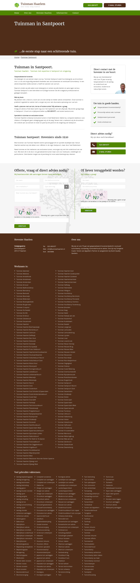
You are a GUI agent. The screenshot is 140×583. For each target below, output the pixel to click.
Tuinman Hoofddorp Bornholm (69, 296)
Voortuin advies (111, 505)
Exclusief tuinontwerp (44, 507)
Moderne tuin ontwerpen (67, 499)
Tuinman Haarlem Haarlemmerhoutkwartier (31, 352)
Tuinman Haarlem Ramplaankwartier (29, 414)
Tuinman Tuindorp (64, 411)
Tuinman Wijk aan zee (65, 439)
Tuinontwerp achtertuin (92, 552)
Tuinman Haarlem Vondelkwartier (28, 450)
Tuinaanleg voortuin (91, 496)
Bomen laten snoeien (23, 561)
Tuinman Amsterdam (23, 282)
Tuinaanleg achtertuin (91, 494)
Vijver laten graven (112, 494)
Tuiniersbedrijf (89, 530)
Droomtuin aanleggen (44, 496)
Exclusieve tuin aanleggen (45, 510)
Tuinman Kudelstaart (65, 321)
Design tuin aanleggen (44, 488)
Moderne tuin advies (65, 496)
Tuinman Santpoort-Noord (67, 386)
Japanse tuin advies (43, 558)
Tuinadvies (88, 499)
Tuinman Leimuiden (64, 330)
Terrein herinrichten (65, 566)
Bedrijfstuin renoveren (24, 538)
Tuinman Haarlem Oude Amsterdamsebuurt (31, 394)
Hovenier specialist (43, 547)
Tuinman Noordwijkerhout (67, 360)
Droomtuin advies (43, 499)
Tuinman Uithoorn (64, 414)
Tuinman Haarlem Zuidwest (67, 276)
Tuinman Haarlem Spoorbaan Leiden (29, 433)
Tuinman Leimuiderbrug (66, 333)
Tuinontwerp (88, 550)
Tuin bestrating (89, 477)
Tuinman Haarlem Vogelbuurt (26, 447)
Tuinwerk (109, 482)
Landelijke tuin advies (65, 482)
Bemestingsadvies (22, 544)
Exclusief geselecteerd (44, 505)
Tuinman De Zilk (22, 313)
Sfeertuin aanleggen (65, 544)
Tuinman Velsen (63, 419)
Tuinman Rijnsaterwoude (66, 374)
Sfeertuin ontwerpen (65, 550)
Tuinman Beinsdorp (23, 290)
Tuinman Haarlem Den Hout (26, 338)
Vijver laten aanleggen (113, 491)
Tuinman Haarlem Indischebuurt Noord (30, 358)
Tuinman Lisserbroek (65, 341)
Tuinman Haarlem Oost (24, 386)
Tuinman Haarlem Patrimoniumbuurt (29, 405)
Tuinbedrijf (88, 505)
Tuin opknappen (90, 482)
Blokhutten (20, 558)
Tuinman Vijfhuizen (64, 425)
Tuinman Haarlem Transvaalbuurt (28, 442)
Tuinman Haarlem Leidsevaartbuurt (28, 374)
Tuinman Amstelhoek (23, 276)
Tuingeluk (87, 513)
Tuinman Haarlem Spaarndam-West (28, 428)
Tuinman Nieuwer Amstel (66, 352)
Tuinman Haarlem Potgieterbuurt (28, 411)
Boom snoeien (21, 569)
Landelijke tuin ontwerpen (67, 485)
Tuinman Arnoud (22, 285)
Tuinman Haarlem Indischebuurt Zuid (29, 360)
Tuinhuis (87, 519)
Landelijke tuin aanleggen (67, 480)
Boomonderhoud (22, 572)
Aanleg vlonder (21, 510)
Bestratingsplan (21, 555)
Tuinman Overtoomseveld (67, 372)
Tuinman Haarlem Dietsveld (26, 341)
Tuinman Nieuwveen (65, 355)
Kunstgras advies (64, 477)
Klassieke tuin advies (44, 566)
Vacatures (109, 485)
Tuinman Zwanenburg (65, 447)
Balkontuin (20, 522)
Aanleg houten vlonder (24, 491)
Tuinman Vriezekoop (65, 428)
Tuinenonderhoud (90, 510)
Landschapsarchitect (65, 491)
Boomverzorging (22, 575)
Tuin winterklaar (90, 488)
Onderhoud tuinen (65, 507)
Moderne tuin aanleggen (66, 494)
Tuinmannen (88, 541)
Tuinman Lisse (62, 338)
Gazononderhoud (43, 516)
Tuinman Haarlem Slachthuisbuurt (28, 425)
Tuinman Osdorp (63, 366)
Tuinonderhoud (89, 547)
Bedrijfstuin (20, 524)
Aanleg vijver (20, 507)
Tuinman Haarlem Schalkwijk (26, 419)
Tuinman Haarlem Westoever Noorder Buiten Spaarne (35, 458)
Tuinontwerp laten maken (93, 555)
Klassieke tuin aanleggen (45, 564)
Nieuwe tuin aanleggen (66, 502)
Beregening (20, 552)
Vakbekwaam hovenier (114, 488)
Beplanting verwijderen (24, 547)
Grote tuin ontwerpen (44, 533)
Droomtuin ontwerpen (45, 502)
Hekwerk (40, 536)
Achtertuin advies (22, 516)
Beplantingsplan (22, 550)
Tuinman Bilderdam (23, 299)
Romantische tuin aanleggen (68, 522)
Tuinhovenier (89, 516)
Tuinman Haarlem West (24, 456)
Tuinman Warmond (64, 433)
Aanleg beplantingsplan (24, 477)
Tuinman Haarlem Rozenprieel (26, 417)
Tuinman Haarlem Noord (25, 383)
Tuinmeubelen (89, 544)
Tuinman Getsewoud (23, 319)
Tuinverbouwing (90, 575)
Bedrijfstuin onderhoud (24, 533)
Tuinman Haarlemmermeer (67, 282)
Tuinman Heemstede (65, 288)
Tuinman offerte (90, 538)
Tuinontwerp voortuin (92, 561)
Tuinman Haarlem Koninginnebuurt (28, 369)
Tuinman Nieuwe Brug (65, 347)
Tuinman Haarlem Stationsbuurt (27, 436)
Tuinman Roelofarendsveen (67, 377)
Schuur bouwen (63, 538)
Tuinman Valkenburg (65, 417)
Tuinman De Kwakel (23, 310)
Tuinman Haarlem (22, 324)
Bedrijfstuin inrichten (23, 530)
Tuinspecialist (89, 569)
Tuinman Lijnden (63, 335)
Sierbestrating (63, 552)
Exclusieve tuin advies (44, 513)
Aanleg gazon (21, 488)
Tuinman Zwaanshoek (65, 444)
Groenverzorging (43, 527)
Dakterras (40, 485)
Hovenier (40, 538)
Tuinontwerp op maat (91, 558)
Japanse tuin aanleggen (45, 555)
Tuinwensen (110, 480)
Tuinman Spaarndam (65, 403)
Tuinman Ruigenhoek (65, 380)
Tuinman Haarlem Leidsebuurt (27, 372)
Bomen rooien (21, 564)
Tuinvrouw (109, 477)
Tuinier (86, 524)
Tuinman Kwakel (63, 324)
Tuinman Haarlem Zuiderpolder (69, 274)
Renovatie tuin (63, 519)
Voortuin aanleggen (113, 502)
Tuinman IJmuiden (64, 307)
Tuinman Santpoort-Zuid (66, 389)
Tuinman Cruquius (22, 307)
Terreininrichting (64, 572)
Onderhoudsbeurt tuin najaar (68, 510)
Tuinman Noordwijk (64, 358)
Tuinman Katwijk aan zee (66, 316)
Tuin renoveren (89, 485)
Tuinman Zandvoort (64, 442)
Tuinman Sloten (63, 397)
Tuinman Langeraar (64, 327)
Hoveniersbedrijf (42, 550)
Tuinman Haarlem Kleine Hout (26, 363)
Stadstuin (61, 561)
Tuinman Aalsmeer (22, 271)
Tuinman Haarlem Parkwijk (25, 403)
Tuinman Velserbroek (65, 422)
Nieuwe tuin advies (65, 505)
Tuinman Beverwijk (23, 296)
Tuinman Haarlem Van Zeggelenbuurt (29, 444)
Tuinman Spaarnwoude (66, 408)
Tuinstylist (87, 572)
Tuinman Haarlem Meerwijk (26, 377)
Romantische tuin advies (66, 524)
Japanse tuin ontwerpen (45, 561)
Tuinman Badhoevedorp (24, 288)
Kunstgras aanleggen (44, 575)
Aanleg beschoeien (22, 482)
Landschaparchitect (65, 488)
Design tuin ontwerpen (45, 494)
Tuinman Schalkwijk (64, 394)
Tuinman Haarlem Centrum (25, 333)
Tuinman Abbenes (22, 274)
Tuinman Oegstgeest (65, 363)
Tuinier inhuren (89, 527)
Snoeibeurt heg (63, 555)
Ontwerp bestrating (65, 516)
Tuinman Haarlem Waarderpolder (28, 453)
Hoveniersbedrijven (43, 552)
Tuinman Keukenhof (65, 319)
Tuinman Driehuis (22, 316)
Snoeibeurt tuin (63, 558)
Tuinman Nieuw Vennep (66, 344)
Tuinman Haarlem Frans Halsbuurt (28, 349)
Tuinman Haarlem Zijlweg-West (27, 464)
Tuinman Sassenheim (65, 391)
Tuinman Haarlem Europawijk (26, 347)
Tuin (59, 575)
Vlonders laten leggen (113, 499)
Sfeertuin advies (64, 547)
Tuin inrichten (89, 480)
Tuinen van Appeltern (91, 507)
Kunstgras (40, 572)
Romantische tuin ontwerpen (68, 527)
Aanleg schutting (22, 499)
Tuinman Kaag (62, 310)
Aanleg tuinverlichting (24, 505)
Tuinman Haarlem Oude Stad (26, 397)
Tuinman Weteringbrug (66, 436)
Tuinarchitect (88, 502)
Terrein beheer (63, 564)
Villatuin (109, 496)
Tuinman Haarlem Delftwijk (25, 335)
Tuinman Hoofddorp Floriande (68, 299)
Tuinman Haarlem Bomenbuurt (27, 330)
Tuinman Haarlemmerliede (67, 279)
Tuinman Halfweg (64, 285)
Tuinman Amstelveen (23, 279)
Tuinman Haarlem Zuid (65, 271)
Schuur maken (63, 541)
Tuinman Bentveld (22, 293)
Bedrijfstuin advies (22, 527)
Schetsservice (63, 530)
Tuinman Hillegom (64, 290)
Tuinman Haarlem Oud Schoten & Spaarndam (32, 391)
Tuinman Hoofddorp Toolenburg (69, 305)
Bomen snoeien (21, 566)
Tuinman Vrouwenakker (66, 431)
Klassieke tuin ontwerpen (45, 569)
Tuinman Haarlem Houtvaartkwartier (29, 355)
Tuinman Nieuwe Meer (65, 349)
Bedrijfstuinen (21, 541)
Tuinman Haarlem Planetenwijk (27, 408)
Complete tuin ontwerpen (46, 482)
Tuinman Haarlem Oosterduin (26, 389)
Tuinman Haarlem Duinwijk (25, 344)
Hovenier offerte (42, 544)
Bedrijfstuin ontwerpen (24, 536)
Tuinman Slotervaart (65, 400)
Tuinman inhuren (90, 536)
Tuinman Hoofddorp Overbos (68, 302)
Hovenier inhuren (43, 541)
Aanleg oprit (20, 494)
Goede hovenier (42, 524)
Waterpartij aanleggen (113, 507)
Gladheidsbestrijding (44, 522)
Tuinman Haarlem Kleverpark (26, 366)
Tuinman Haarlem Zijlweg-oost (27, 461)
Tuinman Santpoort (64, 383)
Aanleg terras (21, 502)
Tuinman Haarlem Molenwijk (26, 380)
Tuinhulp (87, 522)
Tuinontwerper (89, 564)
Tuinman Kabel (63, 313)
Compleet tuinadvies (44, 477)
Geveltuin (40, 519)
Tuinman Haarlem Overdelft (26, 400)
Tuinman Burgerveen (23, 305)
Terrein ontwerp (64, 569)
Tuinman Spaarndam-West (67, 405)
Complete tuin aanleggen (45, 480)
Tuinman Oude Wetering (66, 369)
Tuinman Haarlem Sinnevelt (26, 422)
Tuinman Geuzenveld (23, 321)
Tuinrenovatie (89, 566)
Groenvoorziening (43, 530)
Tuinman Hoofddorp (65, 293)
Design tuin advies (43, 491)
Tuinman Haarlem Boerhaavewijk (27, 327)
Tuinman (87, 533)
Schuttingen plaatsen (65, 536)
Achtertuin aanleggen (23, 513)
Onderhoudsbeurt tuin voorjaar (69, 513)
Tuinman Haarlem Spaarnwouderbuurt (30, 431)
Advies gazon (21, 519)
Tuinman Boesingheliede (24, 302)
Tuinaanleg (88, 491)
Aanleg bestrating (22, 485)
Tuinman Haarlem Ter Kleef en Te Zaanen (30, 439)
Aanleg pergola (21, 496)
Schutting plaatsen (64, 533)
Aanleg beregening (22, 480)
